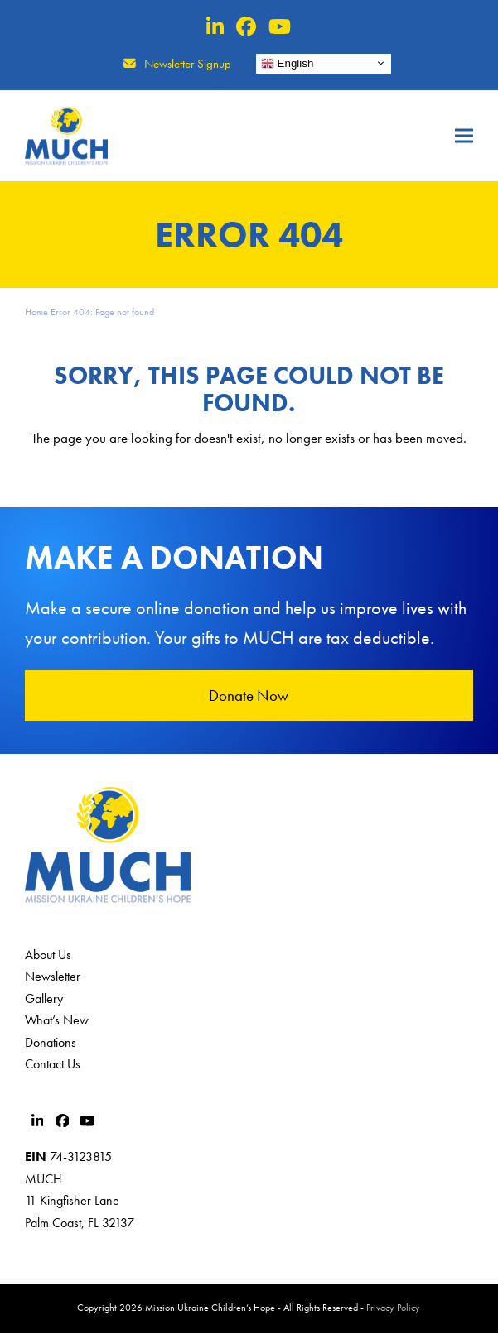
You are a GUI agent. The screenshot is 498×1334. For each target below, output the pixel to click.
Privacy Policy (393, 1308)
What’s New (57, 1020)
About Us (48, 955)
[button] (464, 135)
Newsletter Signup (187, 63)
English (287, 63)
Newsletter (52, 977)
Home (36, 312)
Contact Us (52, 1064)
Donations (50, 1042)
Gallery (44, 999)
